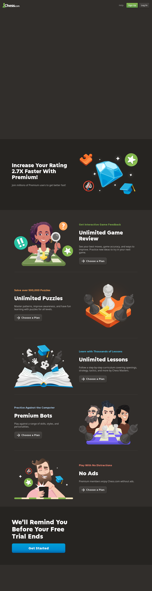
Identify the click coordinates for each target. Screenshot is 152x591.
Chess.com (11, 5)
